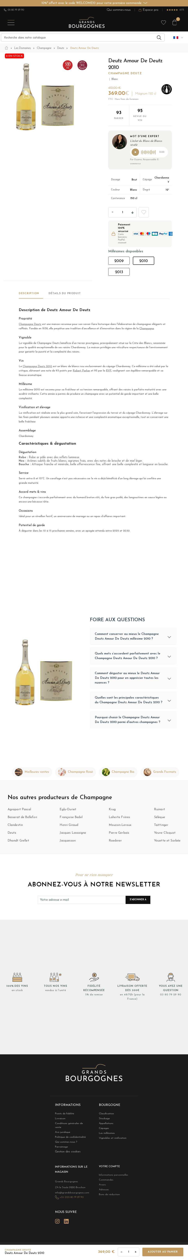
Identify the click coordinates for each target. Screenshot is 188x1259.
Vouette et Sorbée (167, 842)
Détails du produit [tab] (65, 293)
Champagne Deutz (125, 73)
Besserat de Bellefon (22, 819)
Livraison (59, 1120)
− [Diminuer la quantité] (122, 1252)
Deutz (12, 834)
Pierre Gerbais (119, 834)
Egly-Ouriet (68, 811)
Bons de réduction (106, 1194)
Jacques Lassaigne (73, 834)
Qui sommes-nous (119, 10)
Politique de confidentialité (67, 1135)
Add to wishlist (144, 212)
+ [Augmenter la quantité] (136, 1252)
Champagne (146, 328)
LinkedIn (66, 1216)
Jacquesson (68, 842)
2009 (119, 261)
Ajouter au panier (163, 1252)
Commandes (104, 1179)
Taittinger (161, 827)
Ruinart (159, 811)
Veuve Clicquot (165, 834)
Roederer (115, 842)
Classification (104, 1115)
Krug (112, 811)
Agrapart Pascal (19, 811)
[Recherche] (83, 37)
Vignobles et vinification (109, 1140)
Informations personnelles (110, 1173)
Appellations (104, 1125)
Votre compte (107, 1165)
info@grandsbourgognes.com (68, 1190)
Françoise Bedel (71, 819)
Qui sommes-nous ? (63, 1140)
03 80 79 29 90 (14, 10)
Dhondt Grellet (18, 842)
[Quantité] (122, 212)
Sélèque (159, 819)
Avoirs (101, 1184)
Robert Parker (81, 370)
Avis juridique (61, 1130)
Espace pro (148, 10)
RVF (108, 370)
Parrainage (60, 1146)
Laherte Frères (119, 819)
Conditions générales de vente (68, 1125)
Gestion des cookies (68, 1150)
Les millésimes (105, 1135)
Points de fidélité (62, 1115)
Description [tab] (29, 293)
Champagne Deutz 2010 (37, 366)
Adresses (102, 1189)
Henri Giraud (69, 827)
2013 (119, 272)
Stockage (103, 1120)
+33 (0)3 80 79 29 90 (68, 1194)
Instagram (57, 1216)
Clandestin (15, 827)
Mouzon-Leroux (120, 827)
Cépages (102, 1130)
